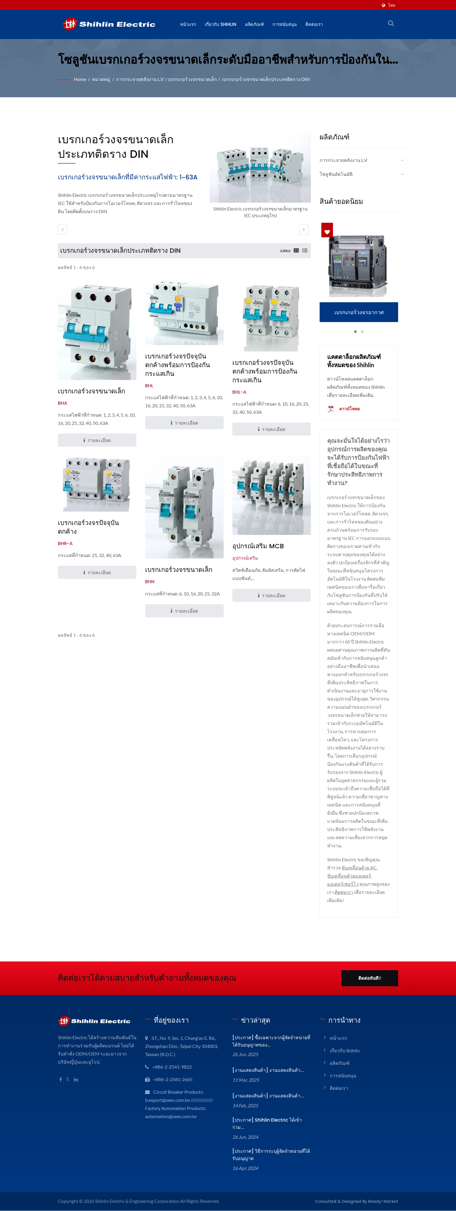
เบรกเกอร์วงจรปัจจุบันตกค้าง (88, 537)
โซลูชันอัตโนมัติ (336, 174)
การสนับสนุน (286, 24)
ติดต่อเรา (315, 24)
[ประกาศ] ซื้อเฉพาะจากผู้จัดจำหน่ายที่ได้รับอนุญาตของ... (270, 1041)
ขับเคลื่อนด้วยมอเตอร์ (349, 876)
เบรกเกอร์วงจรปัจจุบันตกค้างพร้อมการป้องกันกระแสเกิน (177, 375)
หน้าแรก (188, 24)
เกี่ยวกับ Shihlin (221, 24)
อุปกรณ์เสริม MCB (257, 556)
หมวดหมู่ (102, 79)
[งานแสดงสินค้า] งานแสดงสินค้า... (267, 1070)
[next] (304, 239)
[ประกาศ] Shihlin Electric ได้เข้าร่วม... (270, 1121)
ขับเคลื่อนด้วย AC (359, 867)
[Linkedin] (77, 1079)
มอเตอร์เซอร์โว (343, 884)
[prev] (62, 239)
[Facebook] (60, 1079)
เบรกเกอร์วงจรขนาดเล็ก (194, 79)
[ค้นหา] (391, 23)
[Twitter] (68, 1079)
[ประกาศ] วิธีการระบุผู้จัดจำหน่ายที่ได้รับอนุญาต (270, 1149)
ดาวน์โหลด (343, 409)
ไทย (391, 5)
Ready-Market (385, 1196)
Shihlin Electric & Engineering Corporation (138, 1195)
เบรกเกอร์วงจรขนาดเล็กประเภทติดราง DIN (268, 79)
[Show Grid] (296, 260)
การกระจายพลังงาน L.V (141, 79)
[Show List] (305, 260)
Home (80, 79)
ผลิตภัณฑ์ (255, 24)
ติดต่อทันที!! (369, 978)
